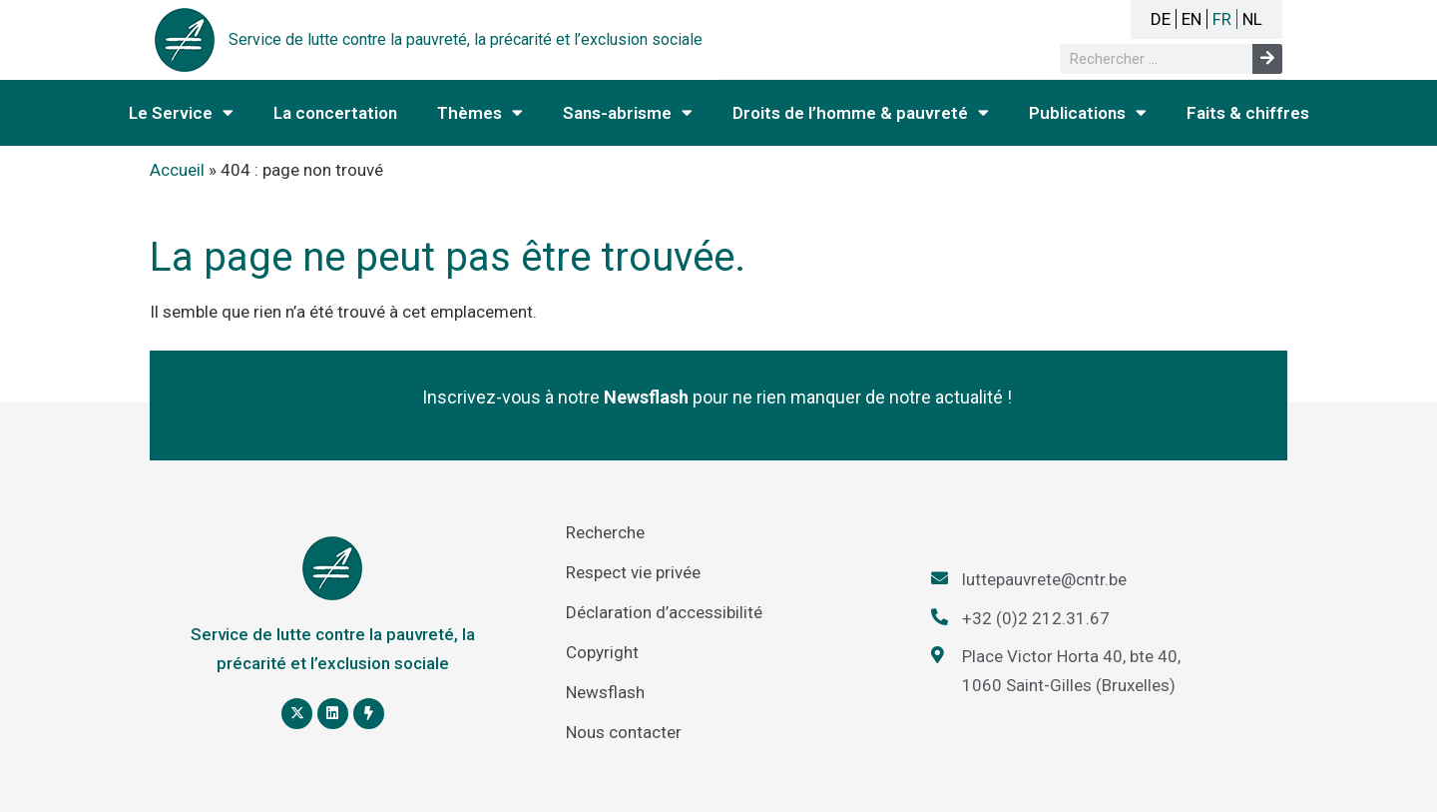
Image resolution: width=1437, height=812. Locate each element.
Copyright (602, 652)
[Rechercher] (1267, 59)
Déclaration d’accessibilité (664, 612)
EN (1191, 19)
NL (1252, 19)
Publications (1088, 112)
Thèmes (480, 112)
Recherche (605, 532)
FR (1221, 19)
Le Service (181, 112)
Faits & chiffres (1248, 113)
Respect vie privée (633, 572)
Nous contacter (624, 732)
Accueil (177, 170)
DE (1161, 19)
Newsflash (605, 692)
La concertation (335, 113)
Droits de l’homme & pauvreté (860, 112)
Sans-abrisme (628, 112)
